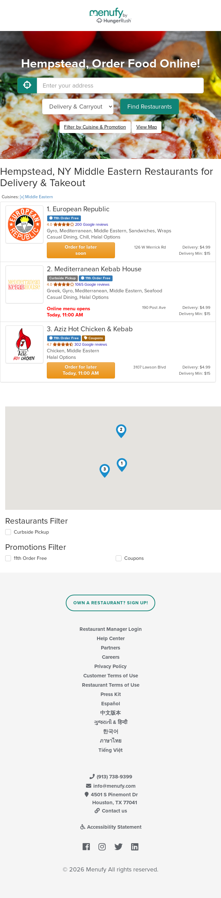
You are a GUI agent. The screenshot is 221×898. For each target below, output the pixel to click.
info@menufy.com (110, 786)
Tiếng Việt (110, 750)
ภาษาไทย (111, 741)
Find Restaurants (149, 106)
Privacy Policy (110, 666)
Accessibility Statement (111, 827)
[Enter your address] (120, 85)
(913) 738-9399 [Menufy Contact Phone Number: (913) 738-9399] (110, 777)
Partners (110, 648)
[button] (122, 465)
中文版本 (110, 713)
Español (110, 703)
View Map (146, 127)
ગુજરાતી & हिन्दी (110, 722)
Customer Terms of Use (110, 676)
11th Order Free (30, 558)
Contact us (110, 811)
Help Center (111, 638)
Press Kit (111, 694)
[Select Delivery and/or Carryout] (78, 106)
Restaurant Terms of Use (110, 685)
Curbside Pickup (31, 532)
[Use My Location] (27, 85)
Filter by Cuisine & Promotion (95, 127)
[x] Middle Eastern (36, 196)
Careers (110, 657)
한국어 (110, 731)
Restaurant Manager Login (111, 629)
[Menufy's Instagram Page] (102, 847)
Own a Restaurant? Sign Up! (110, 603)
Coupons (134, 558)
